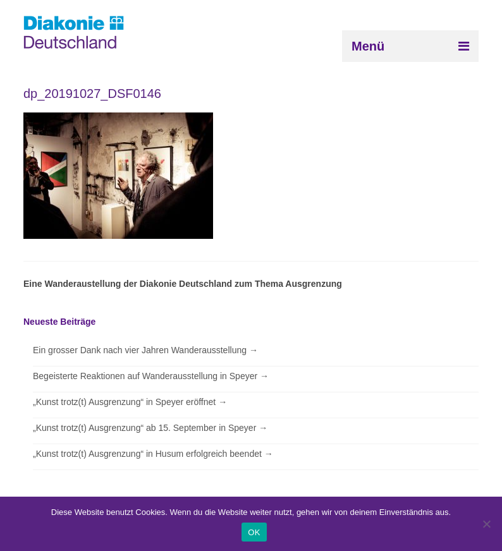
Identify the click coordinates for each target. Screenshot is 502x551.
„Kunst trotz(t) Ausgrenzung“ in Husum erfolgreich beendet (153, 454)
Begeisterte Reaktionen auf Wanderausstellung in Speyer (151, 376)
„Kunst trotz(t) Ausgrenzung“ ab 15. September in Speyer (150, 428)
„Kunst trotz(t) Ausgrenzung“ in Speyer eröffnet (130, 402)
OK (254, 532)
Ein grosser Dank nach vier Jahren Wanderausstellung (145, 350)
